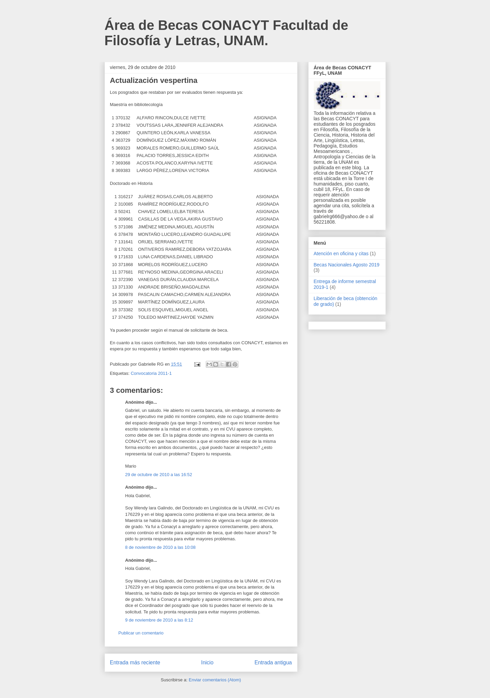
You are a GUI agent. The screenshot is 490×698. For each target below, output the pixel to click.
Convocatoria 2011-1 (151, 373)
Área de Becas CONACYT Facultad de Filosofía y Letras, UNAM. (226, 33)
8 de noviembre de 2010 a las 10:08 (160, 547)
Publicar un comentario (141, 632)
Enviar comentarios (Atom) (215, 679)
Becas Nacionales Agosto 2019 (347, 264)
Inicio (207, 662)
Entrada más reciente (135, 662)
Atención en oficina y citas (341, 253)
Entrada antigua (273, 662)
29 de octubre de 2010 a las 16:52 (158, 474)
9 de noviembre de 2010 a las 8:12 (159, 620)
